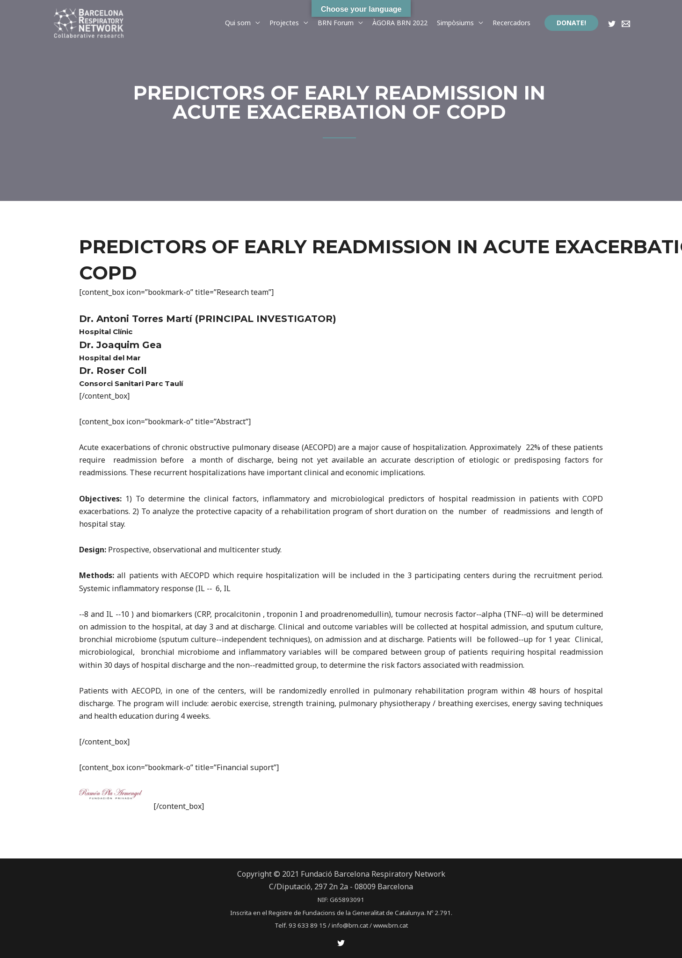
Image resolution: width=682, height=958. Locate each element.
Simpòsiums (455, 22)
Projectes (284, 22)
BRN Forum (336, 22)
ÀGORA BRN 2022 (400, 22)
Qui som (238, 22)
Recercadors (511, 22)
